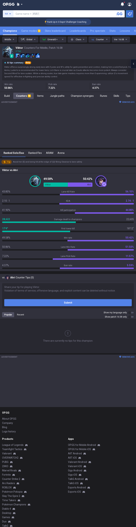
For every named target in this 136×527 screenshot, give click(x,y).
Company (7, 423)
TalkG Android (76, 479)
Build (7, 95)
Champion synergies (82, 95)
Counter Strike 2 (11, 479)
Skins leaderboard (55, 30)
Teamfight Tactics (12, 449)
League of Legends (13, 445)
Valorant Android (77, 462)
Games (6, 517)
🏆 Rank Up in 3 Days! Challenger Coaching (70, 22)
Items (40, 95)
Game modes (31, 30)
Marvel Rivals (9, 470)
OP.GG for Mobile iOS (79, 449)
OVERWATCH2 (10, 457)
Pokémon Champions (14, 504)
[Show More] (19, 4)
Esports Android (77, 487)
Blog (4, 427)
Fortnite (6, 474)
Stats (112, 30)
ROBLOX (7, 487)
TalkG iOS (73, 483)
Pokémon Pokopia (12, 491)
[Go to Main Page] (9, 4)
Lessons (125, 30)
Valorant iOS (75, 466)
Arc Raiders (8, 483)
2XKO (5, 466)
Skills (116, 95)
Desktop (6, 513)
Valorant (7, 453)
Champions (10, 30)
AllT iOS (72, 457)
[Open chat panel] (133, 63)
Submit (68, 302)
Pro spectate (97, 30)
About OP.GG (9, 418)
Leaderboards (78, 30)
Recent (20, 314)
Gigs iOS (72, 474)
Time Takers (9, 500)
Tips (128, 95)
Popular (8, 314)
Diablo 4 (6, 508)
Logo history (9, 431)
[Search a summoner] (119, 13)
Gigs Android (75, 470)
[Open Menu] (129, 4)
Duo (4, 521)
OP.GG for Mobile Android (82, 445)
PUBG (5, 462)
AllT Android (75, 453)
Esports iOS (74, 491)
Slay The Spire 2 (11, 496)
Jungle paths (57, 95)
